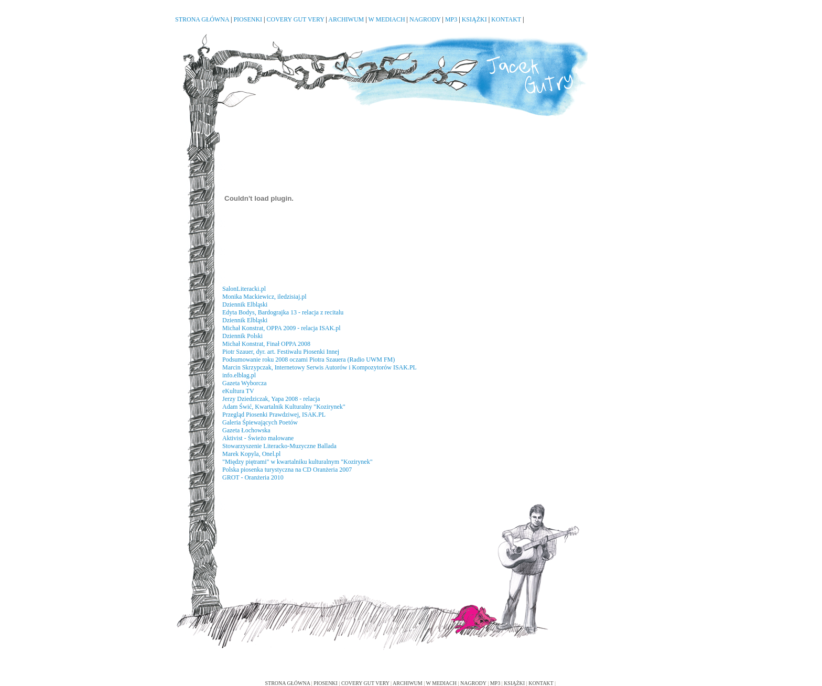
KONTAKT (506, 19)
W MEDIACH (386, 19)
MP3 (451, 19)
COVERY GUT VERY (296, 19)
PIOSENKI (247, 19)
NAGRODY (425, 19)
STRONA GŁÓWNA (202, 19)
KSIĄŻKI (474, 19)
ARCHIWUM (346, 19)
